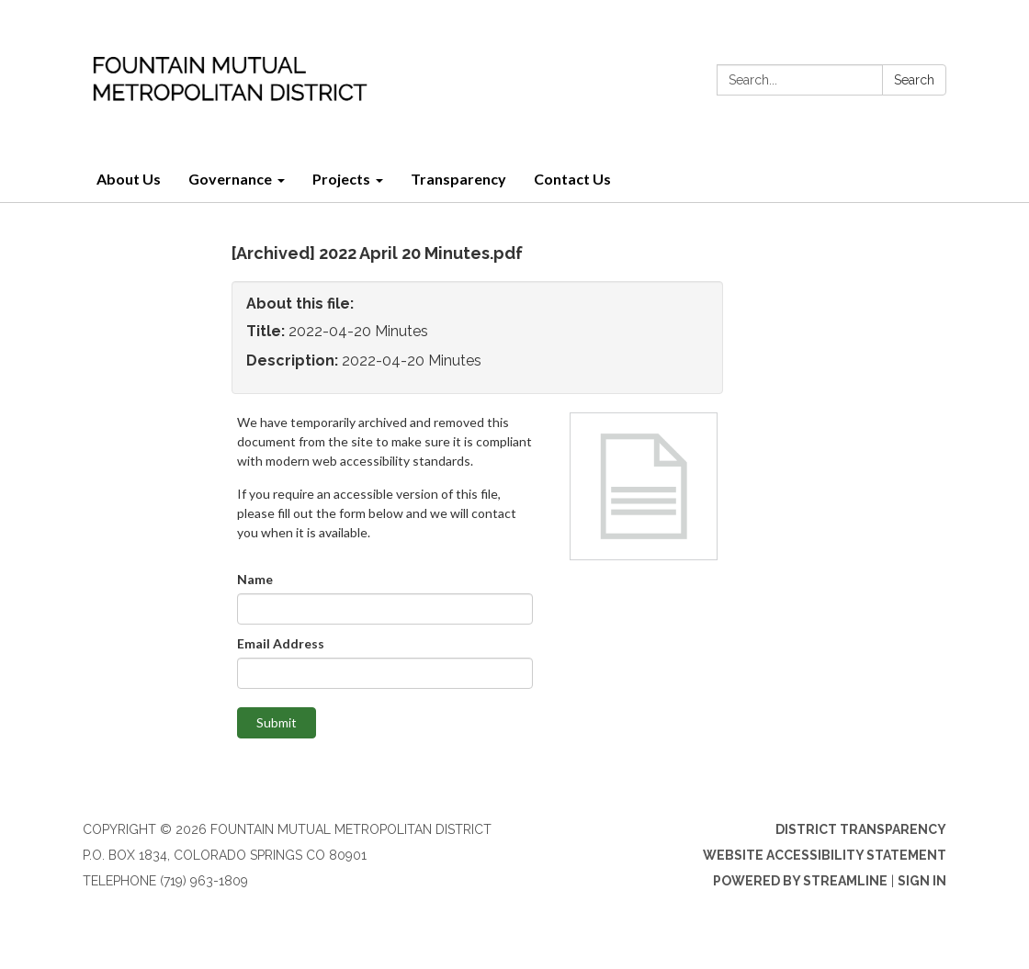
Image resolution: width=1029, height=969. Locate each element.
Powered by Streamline (800, 880)
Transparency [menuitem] (458, 178)
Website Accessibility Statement (824, 855)
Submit (276, 722)
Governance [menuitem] (230, 178)
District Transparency (860, 829)
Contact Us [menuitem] (572, 178)
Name (255, 579)
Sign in (922, 880)
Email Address (280, 643)
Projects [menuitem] (341, 178)
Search (914, 80)
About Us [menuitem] (128, 178)
